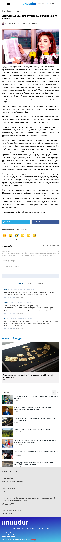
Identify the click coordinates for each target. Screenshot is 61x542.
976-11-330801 (8, 513)
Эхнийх (20, 283)
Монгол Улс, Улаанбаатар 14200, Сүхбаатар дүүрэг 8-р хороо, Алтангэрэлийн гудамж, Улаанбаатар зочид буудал (29, 499)
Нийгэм (10, 11)
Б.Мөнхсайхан (10, 23)
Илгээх (30, 276)
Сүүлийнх (30, 283)
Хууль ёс (18, 11)
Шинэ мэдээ (7, 392)
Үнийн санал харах (9, 488)
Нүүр (3, 11)
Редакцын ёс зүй (8, 478)
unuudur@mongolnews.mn (12, 510)
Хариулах (19, 298)
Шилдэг (40, 283)
